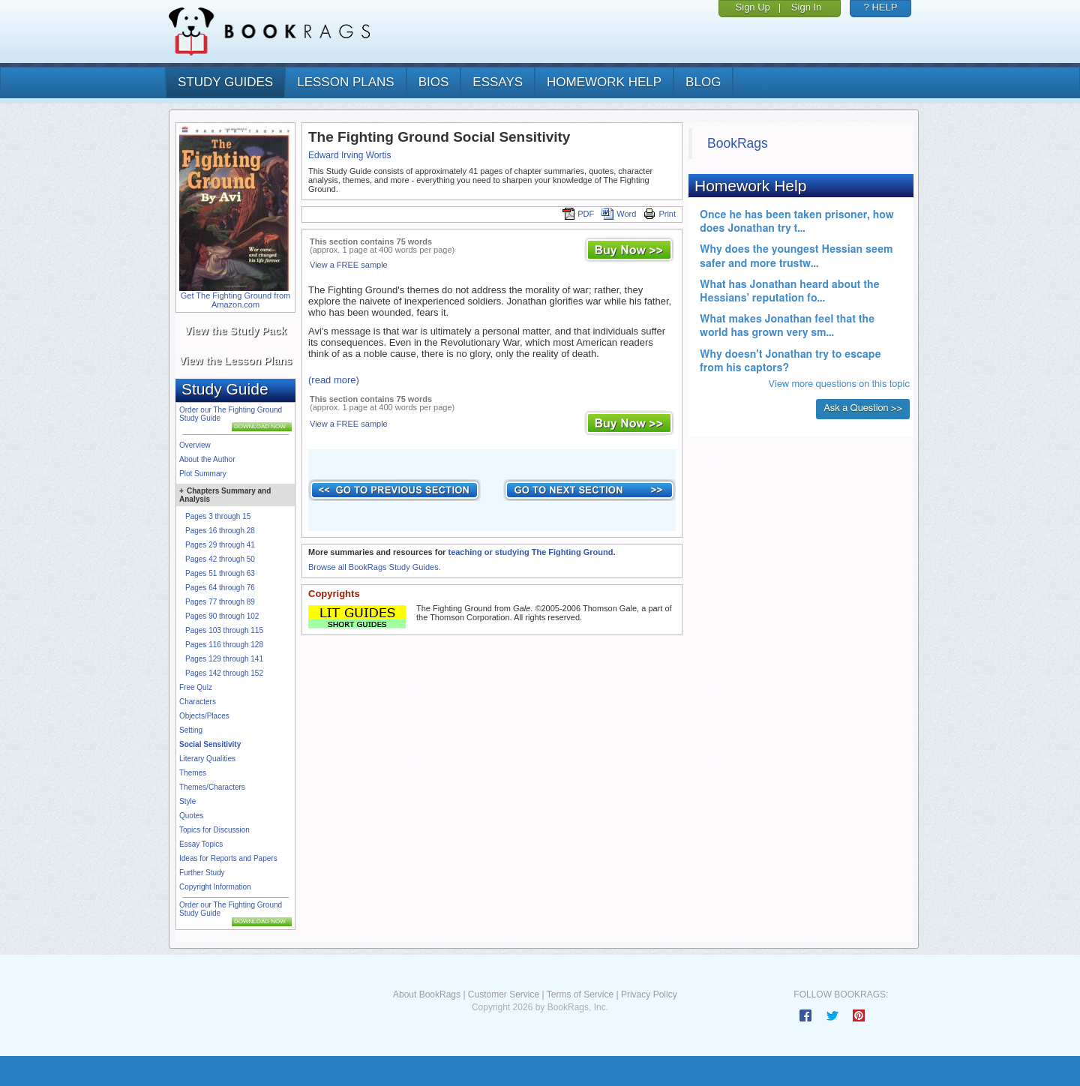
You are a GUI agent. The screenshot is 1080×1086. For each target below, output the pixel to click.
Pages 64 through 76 (220, 588)
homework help (604, 82)
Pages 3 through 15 (217, 516)
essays (497, 82)
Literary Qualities (207, 758)
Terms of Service (580, 994)
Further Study (202, 872)
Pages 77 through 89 (220, 602)
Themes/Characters (212, 787)
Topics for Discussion (214, 830)
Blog (703, 82)
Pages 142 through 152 (224, 673)
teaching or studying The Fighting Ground (530, 552)
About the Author (207, 459)
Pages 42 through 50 (220, 559)
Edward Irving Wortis (349, 155)
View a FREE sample (349, 264)
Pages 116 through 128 (224, 644)
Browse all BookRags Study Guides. (374, 567)
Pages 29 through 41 (220, 545)
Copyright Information (215, 887)
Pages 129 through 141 (224, 659)
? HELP (881, 7)
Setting (190, 730)
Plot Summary (202, 474)
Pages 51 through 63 (220, 573)
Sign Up (753, 7)
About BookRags (426, 994)
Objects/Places (204, 716)
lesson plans (345, 82)
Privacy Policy (649, 994)
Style (187, 801)
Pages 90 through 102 (222, 616)
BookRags (737, 143)
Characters (197, 702)
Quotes (191, 816)
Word (619, 213)
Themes (192, 773)
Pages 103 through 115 (224, 630)
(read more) (333, 380)
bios (433, 82)
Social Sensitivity (210, 744)
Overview (195, 445)
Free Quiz (195, 687)
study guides (225, 82)
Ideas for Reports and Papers (228, 858)
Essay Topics (201, 844)
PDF (578, 213)
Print (660, 213)
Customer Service (503, 994)
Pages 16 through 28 (220, 530)
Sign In (806, 7)
